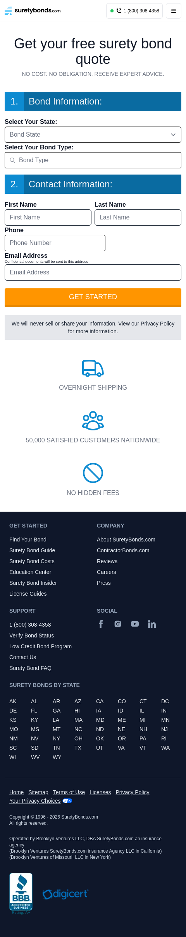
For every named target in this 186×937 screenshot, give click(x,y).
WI (12, 757)
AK (13, 701)
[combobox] (93, 135)
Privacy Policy (157, 323)
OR (122, 738)
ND (100, 729)
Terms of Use (69, 792)
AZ (77, 701)
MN (165, 720)
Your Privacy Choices (35, 801)
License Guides (28, 594)
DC (165, 701)
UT (99, 748)
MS (35, 729)
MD (100, 720)
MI (143, 720)
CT (143, 701)
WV (35, 757)
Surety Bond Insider (33, 583)
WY (57, 757)
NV (34, 738)
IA (98, 710)
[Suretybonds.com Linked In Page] (152, 624)
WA (165, 748)
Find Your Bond (27, 539)
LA (56, 720)
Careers (106, 572)
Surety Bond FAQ (30, 668)
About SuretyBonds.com (126, 539)
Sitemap (38, 792)
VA (121, 748)
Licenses (100, 792)
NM (13, 738)
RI (164, 738)
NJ (164, 729)
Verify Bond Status (31, 635)
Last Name (110, 204)
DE (13, 710)
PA (143, 738)
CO (122, 701)
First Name (21, 204)
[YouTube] (135, 624)
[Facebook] (101, 624)
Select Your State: (31, 121)
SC (13, 748)
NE (121, 729)
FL (34, 710)
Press (104, 583)
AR (56, 701)
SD (34, 748)
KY (34, 720)
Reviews (107, 561)
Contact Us (22, 657)
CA (99, 701)
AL (34, 701)
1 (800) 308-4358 (30, 625)
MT (56, 729)
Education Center (30, 572)
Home (16, 792)
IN (164, 710)
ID (120, 710)
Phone (14, 230)
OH (78, 738)
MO (13, 729)
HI (77, 710)
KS (13, 720)
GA (56, 710)
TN (56, 748)
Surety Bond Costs (32, 561)
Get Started (93, 297)
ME (122, 720)
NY (56, 738)
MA (78, 720)
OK (100, 738)
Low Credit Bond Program (40, 646)
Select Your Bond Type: (39, 147)
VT (143, 748)
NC (78, 729)
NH (143, 729)
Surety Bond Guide (32, 550)
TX (77, 748)
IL (142, 710)
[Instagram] (118, 624)
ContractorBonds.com (123, 550)
